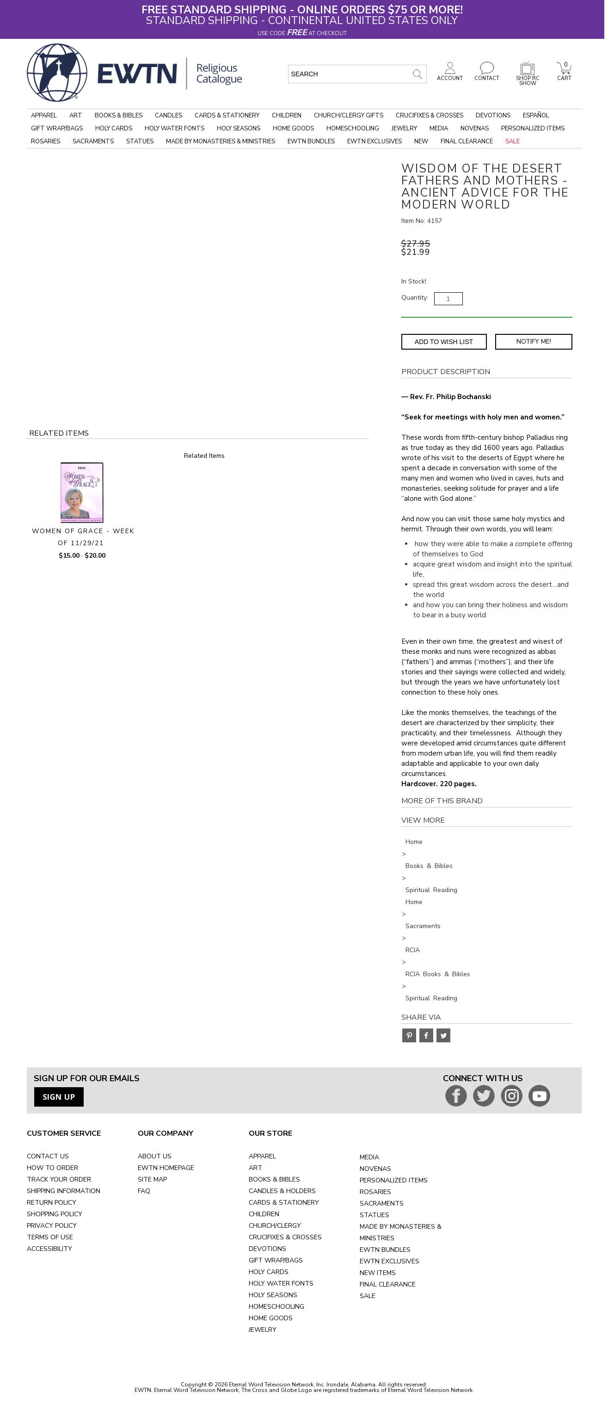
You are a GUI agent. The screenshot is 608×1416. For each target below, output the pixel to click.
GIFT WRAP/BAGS (276, 1260)
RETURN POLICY (51, 1202)
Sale (512, 141)
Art (75, 115)
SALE (367, 1296)
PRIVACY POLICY (52, 1225)
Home (414, 841)
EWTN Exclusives (374, 141)
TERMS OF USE (50, 1237)
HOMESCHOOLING (276, 1306)
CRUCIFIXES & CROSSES (285, 1237)
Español (536, 115)
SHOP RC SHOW (527, 78)
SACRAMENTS (382, 1203)
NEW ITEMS (378, 1272)
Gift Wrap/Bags (57, 128)
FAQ (144, 1191)
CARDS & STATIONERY (284, 1202)
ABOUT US (155, 1156)
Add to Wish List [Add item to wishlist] (444, 341)
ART (255, 1168)
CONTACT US (48, 1156)
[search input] (357, 74)
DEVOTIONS (267, 1248)
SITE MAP (152, 1179)
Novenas (475, 128)
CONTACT (487, 76)
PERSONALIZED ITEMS (394, 1180)
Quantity (414, 297)
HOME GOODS (271, 1318)
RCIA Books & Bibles (437, 974)
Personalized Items (533, 128)
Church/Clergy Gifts (348, 115)
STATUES (374, 1215)
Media (439, 128)
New (421, 141)
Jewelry (404, 128)
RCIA (412, 950)
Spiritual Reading (431, 890)
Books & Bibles (118, 115)
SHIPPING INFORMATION (63, 1191)
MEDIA (369, 1157)
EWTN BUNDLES (385, 1249)
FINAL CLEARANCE (388, 1284)
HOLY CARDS (269, 1272)
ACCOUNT (450, 76)
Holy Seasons (238, 128)
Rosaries (45, 141)
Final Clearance (467, 141)
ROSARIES (375, 1192)
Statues (140, 141)
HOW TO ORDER (52, 1168)
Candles (168, 115)
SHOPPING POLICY (54, 1214)
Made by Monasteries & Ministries (220, 141)
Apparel (44, 115)
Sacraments (93, 141)
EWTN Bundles (311, 141)
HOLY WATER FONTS (281, 1283)
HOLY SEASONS (273, 1295)
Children (286, 115)
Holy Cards (113, 128)
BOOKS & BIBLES (274, 1179)
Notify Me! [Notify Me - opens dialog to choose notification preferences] (533, 341)
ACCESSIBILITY (49, 1248)
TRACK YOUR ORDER (59, 1179)
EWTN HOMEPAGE (166, 1168)
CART (564, 76)
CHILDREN (264, 1214)
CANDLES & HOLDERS (282, 1191)
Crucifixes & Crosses (429, 115)
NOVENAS (375, 1168)
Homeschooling (352, 128)
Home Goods (293, 128)
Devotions (493, 115)
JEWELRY (262, 1329)
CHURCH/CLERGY (275, 1225)
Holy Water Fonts (174, 128)
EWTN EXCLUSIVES (389, 1261)
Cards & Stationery (227, 115)
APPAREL (262, 1156)
